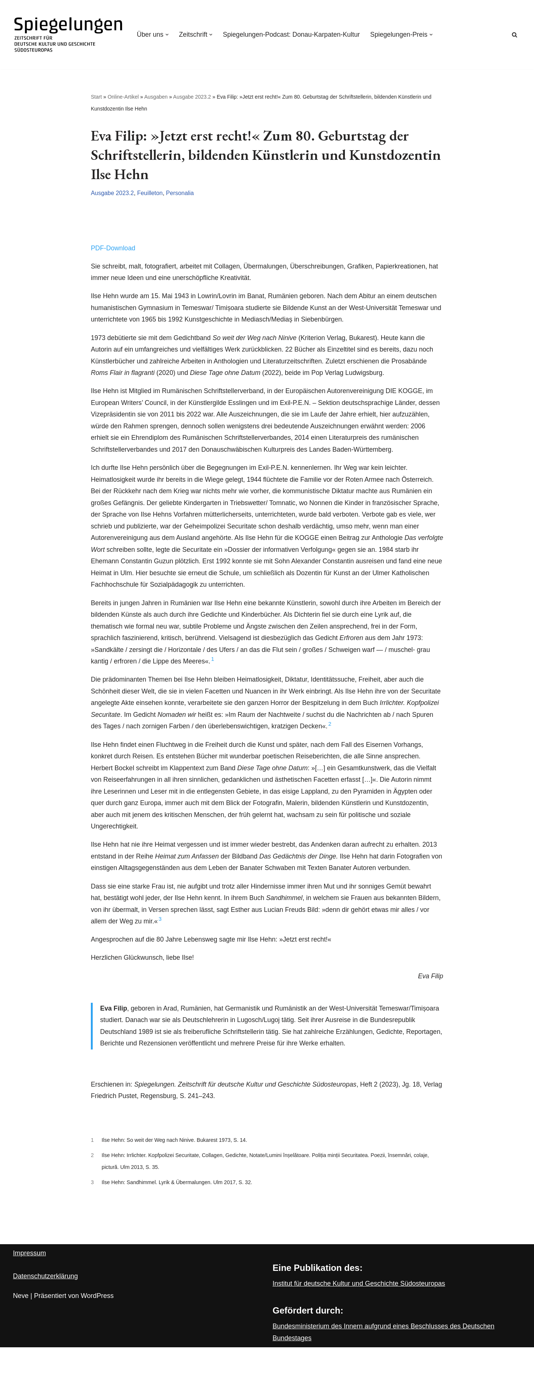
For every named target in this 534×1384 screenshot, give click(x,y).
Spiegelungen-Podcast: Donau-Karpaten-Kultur (293, 34)
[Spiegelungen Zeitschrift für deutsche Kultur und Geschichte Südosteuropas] (68, 34)
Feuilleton (151, 194)
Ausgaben (156, 97)
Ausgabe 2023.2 (192, 97)
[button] (167, 34)
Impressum (29, 1290)
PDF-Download (113, 249)
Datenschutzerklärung (45, 1313)
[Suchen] (514, 34)
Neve (21, 1332)
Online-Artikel (123, 97)
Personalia (181, 194)
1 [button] (214, 671)
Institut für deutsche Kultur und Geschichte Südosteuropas (359, 1320)
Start (96, 97)
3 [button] (191, 950)
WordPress (97, 1332)
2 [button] (373, 738)
